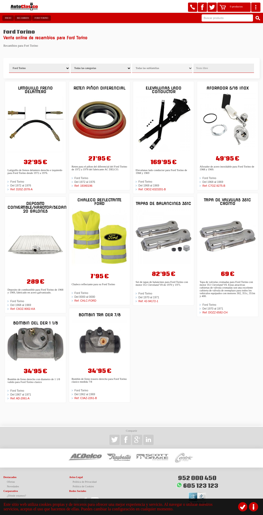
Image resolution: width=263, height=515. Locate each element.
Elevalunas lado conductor (163, 90)
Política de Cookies (83, 486)
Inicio (8, 18)
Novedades (13, 486)
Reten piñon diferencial (99, 88)
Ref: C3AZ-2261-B (85, 398)
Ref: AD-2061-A (20, 398)
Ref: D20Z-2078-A (21, 189)
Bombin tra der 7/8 (99, 315)
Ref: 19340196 (83, 185)
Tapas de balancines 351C (163, 203)
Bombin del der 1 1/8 (35, 323)
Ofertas (11, 481)
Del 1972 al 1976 (20, 185)
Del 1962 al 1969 (84, 394)
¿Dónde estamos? (16, 495)
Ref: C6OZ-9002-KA (22, 308)
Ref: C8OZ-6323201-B (152, 189)
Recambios (23, 18)
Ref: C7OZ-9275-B (213, 185)
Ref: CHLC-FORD (85, 300)
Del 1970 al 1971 (148, 297)
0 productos (236, 6)
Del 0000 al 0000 (84, 296)
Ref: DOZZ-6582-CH (215, 312)
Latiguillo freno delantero (35, 90)
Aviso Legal (76, 477)
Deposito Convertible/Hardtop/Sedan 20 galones (35, 207)
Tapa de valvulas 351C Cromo (227, 202)
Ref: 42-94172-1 (148, 301)
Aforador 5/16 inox (227, 88)
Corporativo (10, 491)
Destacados (9, 477)
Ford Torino (41, 18)
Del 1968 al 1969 (20, 304)
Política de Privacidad (85, 481)
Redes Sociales (77, 491)
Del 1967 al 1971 (20, 394)
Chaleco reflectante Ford (99, 202)
